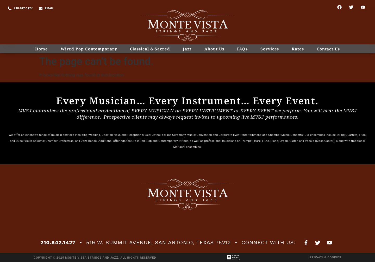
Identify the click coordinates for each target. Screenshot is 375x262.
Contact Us (328, 48)
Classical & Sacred (150, 48)
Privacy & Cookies (325, 257)
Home (41, 48)
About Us (214, 48)
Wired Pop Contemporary (89, 48)
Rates (298, 48)
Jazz (187, 48)
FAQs (242, 48)
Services (269, 48)
